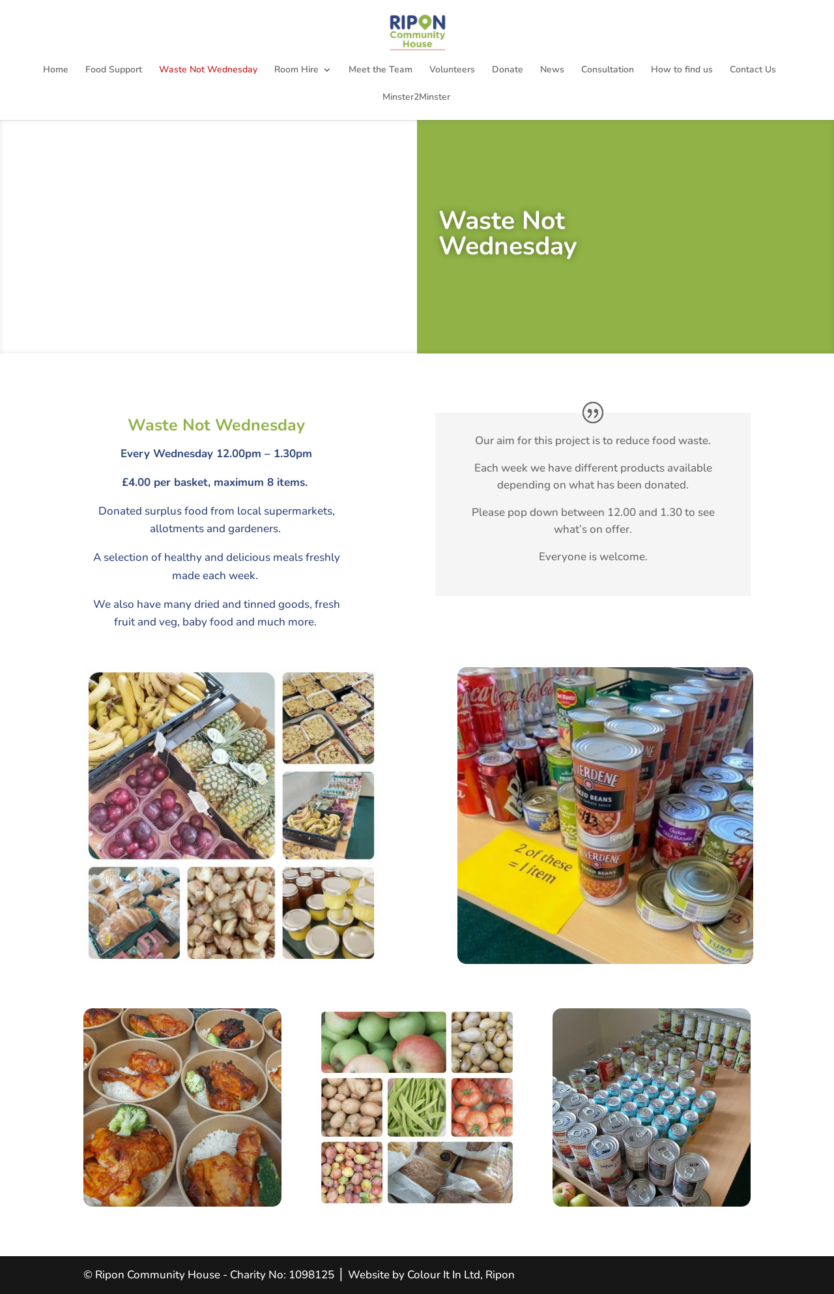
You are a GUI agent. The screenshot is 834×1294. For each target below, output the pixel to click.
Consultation (607, 70)
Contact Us (753, 70)
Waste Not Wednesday (208, 70)
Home (55, 70)
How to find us (682, 70)
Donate (507, 70)
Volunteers (452, 70)
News (552, 70)
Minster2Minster (416, 98)
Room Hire (296, 70)
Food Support (113, 70)
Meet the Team (380, 70)
